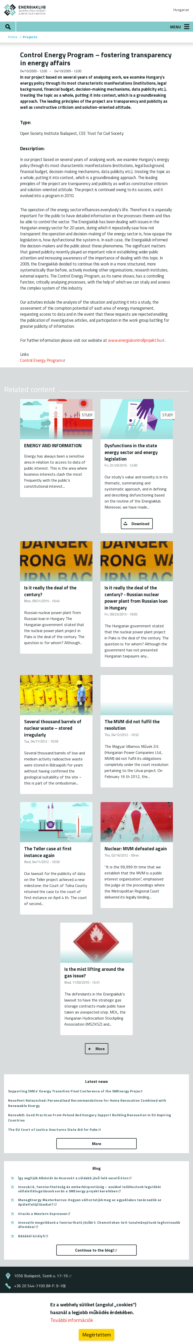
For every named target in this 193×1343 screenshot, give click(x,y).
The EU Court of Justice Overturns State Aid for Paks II (54, 1129)
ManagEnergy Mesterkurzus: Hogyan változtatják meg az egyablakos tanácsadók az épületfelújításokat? (90, 1202)
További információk (71, 1324)
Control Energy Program (43, 360)
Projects (30, 36)
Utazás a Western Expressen (44, 1213)
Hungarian (181, 9)
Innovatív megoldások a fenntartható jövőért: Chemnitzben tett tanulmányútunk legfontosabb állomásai (99, 1224)
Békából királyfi (33, 1236)
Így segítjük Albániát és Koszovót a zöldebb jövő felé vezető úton (75, 1178)
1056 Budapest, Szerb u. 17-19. (43, 1276)
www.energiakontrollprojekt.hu (136, 340)
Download (140, 524)
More (100, 1049)
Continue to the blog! (96, 1250)
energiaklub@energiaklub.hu (39, 1296)
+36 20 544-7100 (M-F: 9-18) (40, 1286)
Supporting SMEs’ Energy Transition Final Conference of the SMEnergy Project (75, 1091)
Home (12, 36)
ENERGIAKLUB (25, 10)
